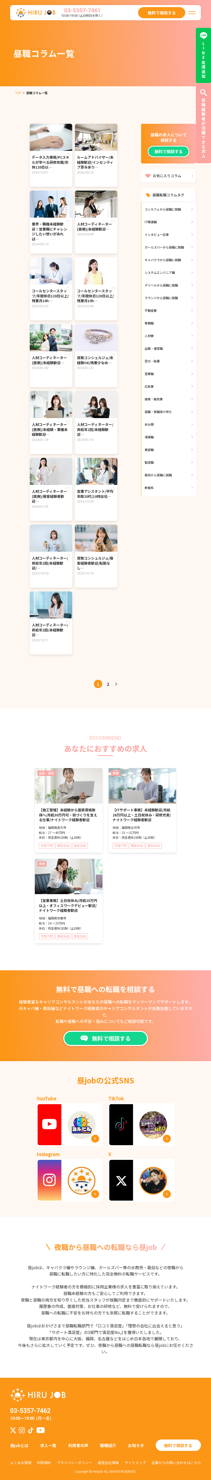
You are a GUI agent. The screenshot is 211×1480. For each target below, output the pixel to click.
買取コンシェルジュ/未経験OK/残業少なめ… (95, 360)
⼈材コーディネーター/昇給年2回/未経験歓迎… (95, 429)
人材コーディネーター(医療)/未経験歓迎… (94, 226)
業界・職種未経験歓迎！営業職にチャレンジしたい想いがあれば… (49, 231)
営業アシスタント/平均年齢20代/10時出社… (95, 494)
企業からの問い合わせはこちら (176, 1462)
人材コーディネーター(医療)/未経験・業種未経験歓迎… (50, 429)
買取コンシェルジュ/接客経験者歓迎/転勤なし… (95, 563)
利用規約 (44, 1462)
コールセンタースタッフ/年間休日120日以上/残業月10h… (50, 295)
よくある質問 (20, 1462)
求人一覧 (48, 1445)
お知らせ (136, 1445)
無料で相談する (168, 151)
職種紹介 (108, 1445)
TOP (18, 93)
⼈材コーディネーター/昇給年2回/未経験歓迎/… (50, 563)
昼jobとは (19, 1445)
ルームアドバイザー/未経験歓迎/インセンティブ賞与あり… (95, 162)
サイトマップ (135, 1462)
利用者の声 (78, 1445)
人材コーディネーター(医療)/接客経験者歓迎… (49, 496)
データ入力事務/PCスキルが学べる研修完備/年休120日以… (50, 162)
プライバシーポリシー (74, 1462)
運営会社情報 (108, 1462)
